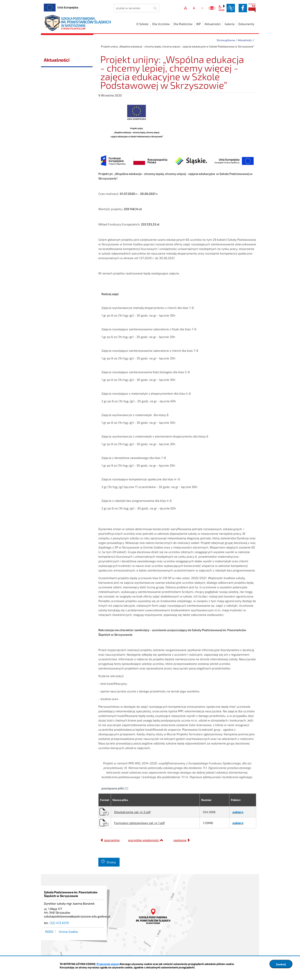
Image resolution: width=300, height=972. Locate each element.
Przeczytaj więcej (108, 963)
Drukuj (111, 862)
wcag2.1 (221, 8)
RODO (49, 931)
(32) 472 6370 (59, 923)
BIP (252, 8)
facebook (243, 8)
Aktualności (245, 40)
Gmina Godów (68, 931)
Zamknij (281, 964)
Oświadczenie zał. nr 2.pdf (132, 812)
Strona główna (226, 40)
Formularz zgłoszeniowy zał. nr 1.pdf (139, 823)
